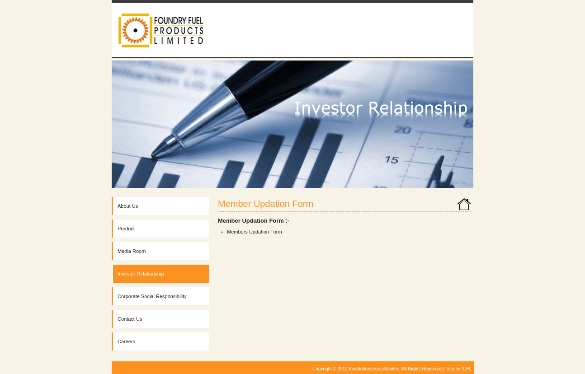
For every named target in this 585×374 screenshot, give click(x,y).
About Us (128, 206)
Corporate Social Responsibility (152, 296)
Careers (126, 341)
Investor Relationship (141, 273)
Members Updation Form (254, 231)
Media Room (132, 251)
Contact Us (130, 319)
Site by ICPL (459, 368)
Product (126, 228)
